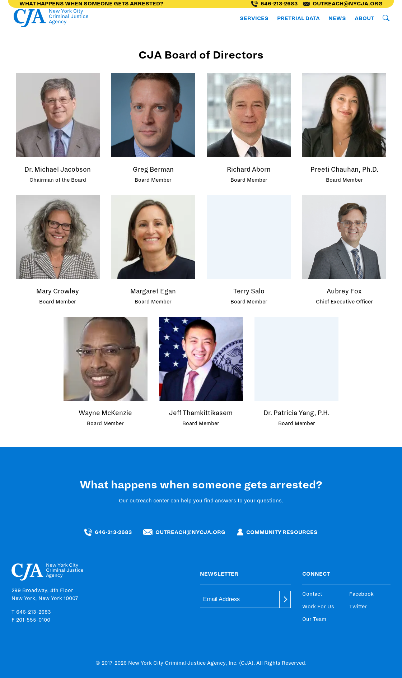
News (337, 18)
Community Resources (277, 532)
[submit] (285, 599)
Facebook (361, 594)
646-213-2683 (274, 4)
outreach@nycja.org (343, 3)
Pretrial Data (298, 18)
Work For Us (318, 606)
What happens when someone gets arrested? (91, 3)
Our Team (314, 619)
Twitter (358, 606)
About (364, 18)
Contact (312, 594)
